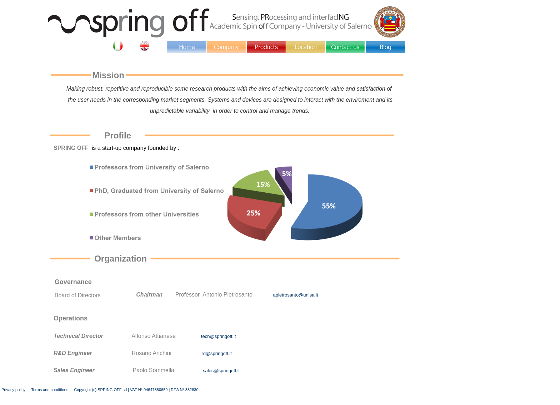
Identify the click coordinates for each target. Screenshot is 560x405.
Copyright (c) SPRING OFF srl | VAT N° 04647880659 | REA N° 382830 (136, 390)
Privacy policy (13, 390)
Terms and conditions (49, 390)
